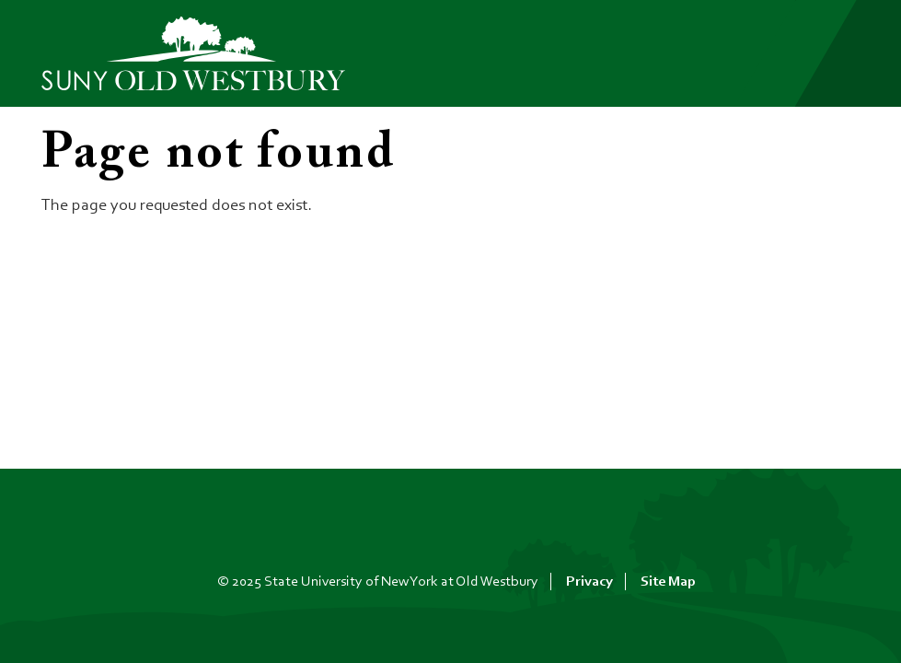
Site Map (668, 582)
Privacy (589, 582)
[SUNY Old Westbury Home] (202, 54)
